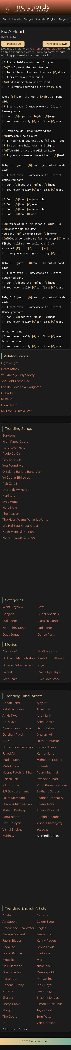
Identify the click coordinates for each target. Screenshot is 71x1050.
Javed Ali (9, 753)
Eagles (41, 928)
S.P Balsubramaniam (18, 791)
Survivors (9, 435)
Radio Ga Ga (11, 453)
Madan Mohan (13, 760)
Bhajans (8, 614)
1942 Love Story (48, 679)
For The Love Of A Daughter (21, 387)
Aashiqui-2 (10, 651)
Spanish (40, 19)
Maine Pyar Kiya (49, 672)
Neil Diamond (12, 966)
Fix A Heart (9, 405)
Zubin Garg (11, 836)
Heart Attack (10, 369)
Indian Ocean (46, 747)
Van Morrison (46, 1023)
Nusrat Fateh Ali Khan (18, 772)
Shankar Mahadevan (17, 804)
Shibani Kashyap (14, 810)
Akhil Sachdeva (13, 709)
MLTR (41, 959)
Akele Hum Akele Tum (54, 658)
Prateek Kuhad (47, 779)
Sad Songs (45, 628)
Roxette (8, 991)
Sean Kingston (47, 991)
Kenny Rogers (47, 940)
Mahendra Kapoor (49, 760)
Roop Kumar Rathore (52, 785)
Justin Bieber (12, 940)
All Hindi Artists (48, 836)
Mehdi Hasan (12, 766)
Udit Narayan (12, 823)
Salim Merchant (14, 798)
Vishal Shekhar (13, 829)
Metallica (9, 959)
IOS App (34, 48)
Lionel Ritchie (12, 953)
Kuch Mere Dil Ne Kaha (19, 531)
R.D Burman (11, 785)
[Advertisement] (37, 569)
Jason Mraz (45, 934)
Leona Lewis (45, 947)
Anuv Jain (9, 722)
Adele (7, 915)
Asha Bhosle (45, 722)
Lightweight (10, 363)
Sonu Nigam (11, 817)
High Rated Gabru (15, 441)
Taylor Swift (45, 1010)
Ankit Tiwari (11, 715)
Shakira (8, 997)
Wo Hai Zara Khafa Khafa (20, 525)
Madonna (43, 953)
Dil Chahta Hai (48, 651)
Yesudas (42, 829)
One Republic (46, 972)
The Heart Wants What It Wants (25, 519)
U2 (4, 1023)
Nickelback (44, 966)
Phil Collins (44, 978)
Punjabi (63, 19)
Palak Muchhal (47, 772)
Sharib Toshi (45, 804)
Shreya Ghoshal (48, 810)
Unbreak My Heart (16, 489)
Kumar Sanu (46, 753)
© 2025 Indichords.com (36, 1041)
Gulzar (7, 741)
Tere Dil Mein (12, 459)
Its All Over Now (14, 447)
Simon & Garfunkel (50, 1004)
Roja (41, 665)
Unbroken (8, 393)
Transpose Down (56, 43)
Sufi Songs (10, 621)
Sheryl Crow (11, 1004)
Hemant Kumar (48, 741)
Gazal (41, 607)
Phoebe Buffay (13, 985)
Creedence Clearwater (18, 928)
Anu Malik (44, 715)
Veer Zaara (10, 679)
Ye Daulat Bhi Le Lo (16, 477)
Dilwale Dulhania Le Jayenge (19, 665)
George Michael (14, 934)
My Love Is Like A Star (16, 411)
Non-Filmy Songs (15, 628)
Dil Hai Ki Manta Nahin (19, 658)
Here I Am (10, 507)
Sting (6, 1010)
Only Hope (10, 501)
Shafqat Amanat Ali (50, 798)
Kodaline (9, 947)
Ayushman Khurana (17, 728)
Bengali (28, 19)
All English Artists (15, 1029)
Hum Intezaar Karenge (19, 537)
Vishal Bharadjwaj (49, 823)
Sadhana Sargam (49, 791)
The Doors (10, 1016)
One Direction (13, 972)
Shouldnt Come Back (16, 381)
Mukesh (42, 766)
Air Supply (10, 921)
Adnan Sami (11, 703)
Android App (53, 48)
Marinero (9, 495)
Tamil (6, 19)
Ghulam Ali (45, 734)
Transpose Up (13, 43)
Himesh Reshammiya (18, 747)
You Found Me (13, 465)
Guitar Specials (48, 614)
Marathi (16, 19)
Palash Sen (10, 779)
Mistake (6, 399)
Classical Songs (48, 621)
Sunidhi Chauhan (49, 817)
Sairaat (7, 672)
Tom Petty (44, 1016)
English (51, 19)
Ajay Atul (43, 703)
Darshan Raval (13, 734)
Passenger (10, 978)
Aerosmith (44, 915)
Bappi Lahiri (45, 728)
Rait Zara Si (10, 483)
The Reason (11, 513)
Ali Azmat (43, 709)
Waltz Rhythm (13, 607)
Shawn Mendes (48, 997)
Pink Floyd (44, 985)
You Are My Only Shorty (18, 375)
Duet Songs (11, 634)
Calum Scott (45, 921)
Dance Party (46, 634)
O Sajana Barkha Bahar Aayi (22, 471)
